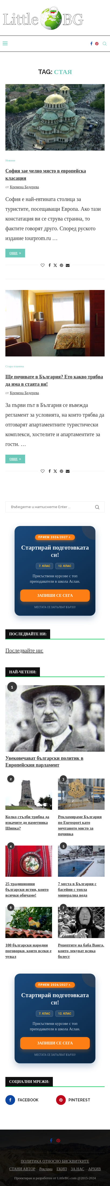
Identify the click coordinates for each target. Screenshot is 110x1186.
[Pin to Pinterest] (61, 265)
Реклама (46, 1169)
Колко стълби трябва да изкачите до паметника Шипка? (27, 822)
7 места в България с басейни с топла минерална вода (77, 889)
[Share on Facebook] (50, 265)
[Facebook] (91, 44)
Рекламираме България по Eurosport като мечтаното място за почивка (80, 825)
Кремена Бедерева (24, 187)
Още (15, 253)
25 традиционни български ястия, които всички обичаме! (27, 889)
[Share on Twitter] (55, 265)
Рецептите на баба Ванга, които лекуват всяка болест (81, 951)
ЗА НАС (77, 1169)
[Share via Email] (68, 265)
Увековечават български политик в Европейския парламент (44, 761)
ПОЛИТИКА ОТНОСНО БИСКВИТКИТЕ (55, 1161)
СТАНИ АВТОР (22, 1169)
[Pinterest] (96, 44)
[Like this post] (42, 265)
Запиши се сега (55, 595)
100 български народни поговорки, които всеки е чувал (28, 951)
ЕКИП (62, 1169)
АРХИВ (94, 1169)
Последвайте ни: (24, 650)
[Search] (104, 44)
